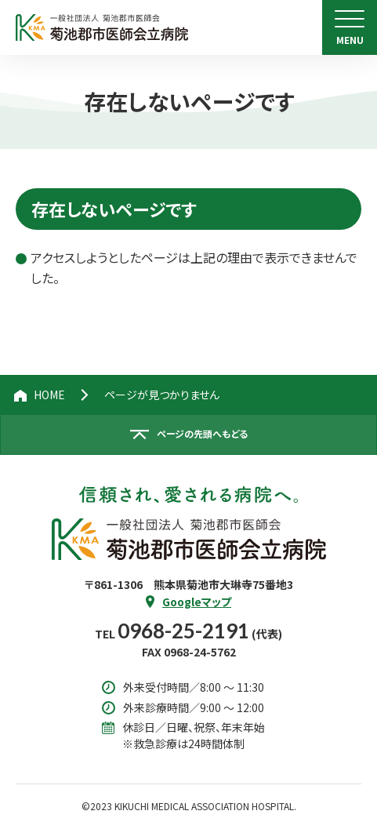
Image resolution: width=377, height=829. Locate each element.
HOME (49, 394)
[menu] (349, 27)
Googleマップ (196, 601)
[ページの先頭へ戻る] (188, 434)
